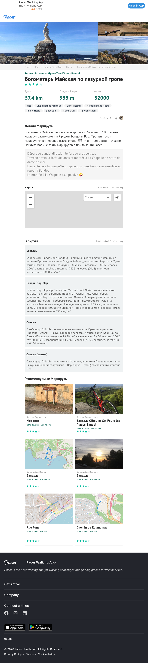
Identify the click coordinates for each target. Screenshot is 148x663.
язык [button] (8, 639)
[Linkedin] (25, 613)
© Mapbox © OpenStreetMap (110, 187)
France (28, 67)
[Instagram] (15, 613)
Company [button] (11, 595)
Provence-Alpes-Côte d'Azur (48, 67)
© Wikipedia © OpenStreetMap (109, 241)
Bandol (69, 67)
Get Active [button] (12, 584)
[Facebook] (6, 613)
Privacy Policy (13, 654)
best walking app (32, 570)
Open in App (136, 5)
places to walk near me (106, 570)
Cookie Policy (46, 654)
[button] (3, 6)
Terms (30, 654)
